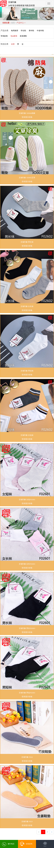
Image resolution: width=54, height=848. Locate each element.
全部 (13, 44)
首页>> (14, 23)
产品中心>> (21, 23)
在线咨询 (26, 844)
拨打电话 (8, 844)
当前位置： (6, 23)
